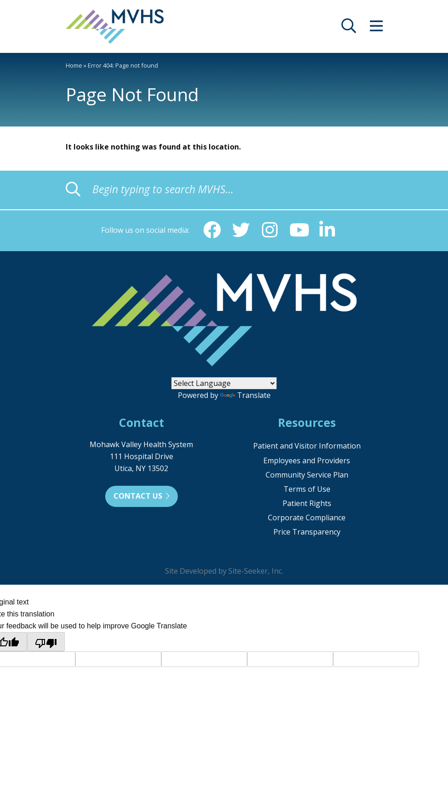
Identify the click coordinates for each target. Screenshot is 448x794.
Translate (245, 396)
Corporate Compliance (307, 518)
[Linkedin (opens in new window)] (328, 230)
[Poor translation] (46, 642)
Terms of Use (307, 490)
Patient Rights (307, 504)
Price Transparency (306, 533)
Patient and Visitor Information (307, 447)
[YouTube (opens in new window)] (299, 230)
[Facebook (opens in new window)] (211, 230)
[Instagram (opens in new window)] (270, 230)
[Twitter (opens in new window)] (240, 230)
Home (74, 65)
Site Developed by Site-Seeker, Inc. (224, 572)
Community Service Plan (307, 476)
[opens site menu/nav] (376, 28)
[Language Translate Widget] (224, 384)
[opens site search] (348, 28)
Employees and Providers (306, 461)
